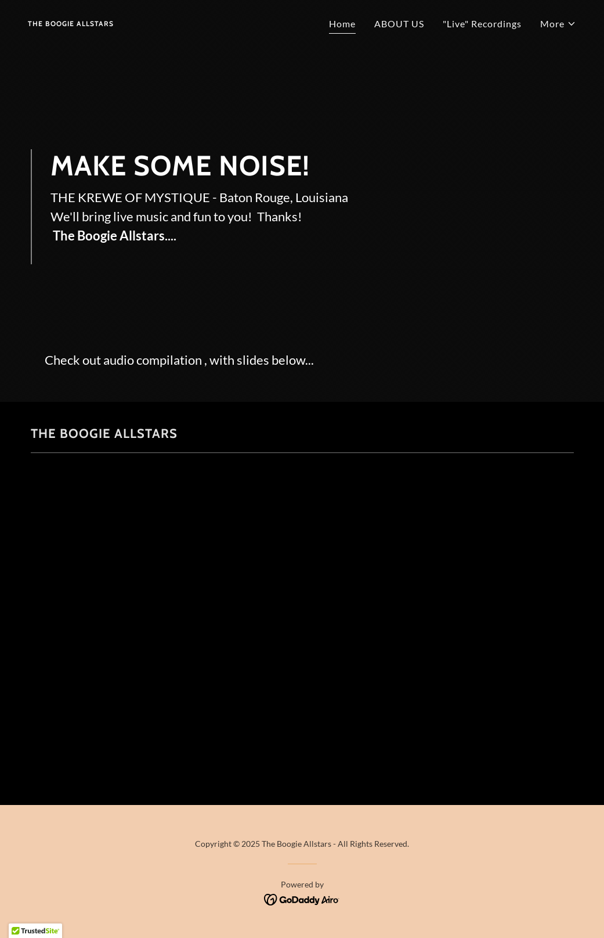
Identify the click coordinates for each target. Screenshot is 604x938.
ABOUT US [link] (399, 23)
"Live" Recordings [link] (482, 23)
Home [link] (342, 23)
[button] (558, 24)
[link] (71, 22)
